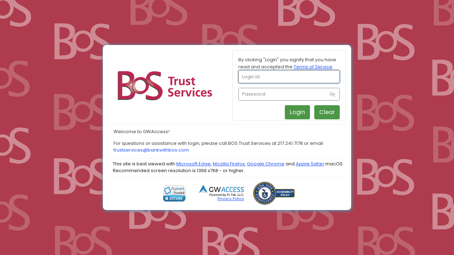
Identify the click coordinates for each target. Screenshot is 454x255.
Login (297, 112)
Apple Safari (310, 163)
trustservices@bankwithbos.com (151, 150)
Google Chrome (265, 163)
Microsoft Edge (193, 163)
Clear (327, 112)
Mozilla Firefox (229, 163)
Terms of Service (313, 66)
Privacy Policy (230, 199)
